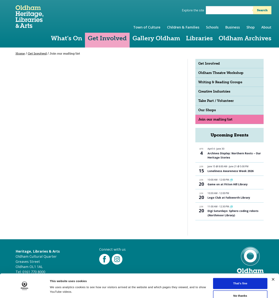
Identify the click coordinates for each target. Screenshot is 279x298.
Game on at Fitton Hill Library (228, 184)
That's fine (240, 271)
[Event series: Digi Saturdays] (231, 206)
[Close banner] (273, 267)
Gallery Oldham (156, 38)
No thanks (240, 284)
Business (232, 27)
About (266, 27)
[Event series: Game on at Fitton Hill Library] (231, 179)
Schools (212, 27)
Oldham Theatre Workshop (221, 73)
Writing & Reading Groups (220, 82)
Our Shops (207, 110)
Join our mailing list (215, 119)
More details (58, 290)
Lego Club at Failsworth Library (229, 197)
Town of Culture (146, 27)
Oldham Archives (245, 38)
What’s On (66, 38)
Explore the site (193, 10)
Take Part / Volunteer (216, 101)
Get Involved (107, 38)
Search (262, 10)
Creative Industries (214, 91)
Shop (251, 27)
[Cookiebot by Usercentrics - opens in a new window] (24, 290)
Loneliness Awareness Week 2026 (231, 171)
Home (20, 53)
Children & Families (183, 27)
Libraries (199, 38)
